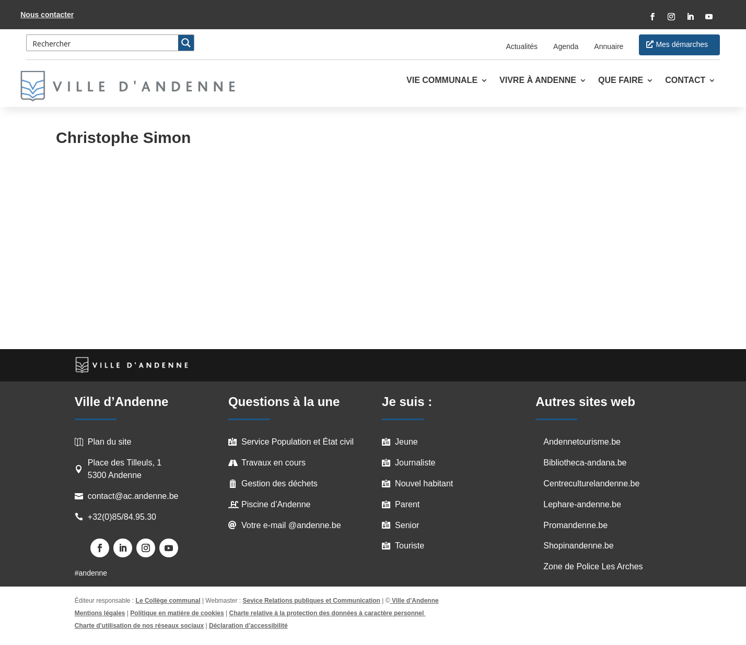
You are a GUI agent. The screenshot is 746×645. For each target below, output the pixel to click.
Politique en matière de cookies (177, 613)
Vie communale (441, 81)
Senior (407, 525)
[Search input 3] (102, 42)
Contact (685, 81)
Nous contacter (47, 14)
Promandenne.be (575, 525)
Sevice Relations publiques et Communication (311, 600)
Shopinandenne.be (578, 545)
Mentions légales (100, 613)
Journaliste (415, 462)
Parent (407, 504)
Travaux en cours (273, 462)
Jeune (406, 441)
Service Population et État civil (297, 441)
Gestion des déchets (279, 483)
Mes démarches (682, 44)
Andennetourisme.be (582, 441)
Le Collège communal (168, 600)
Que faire (620, 81)
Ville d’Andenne (414, 600)
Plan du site (110, 441)
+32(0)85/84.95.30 (122, 516)
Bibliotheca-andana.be (584, 462)
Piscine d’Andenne (276, 504)
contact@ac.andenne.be (133, 496)
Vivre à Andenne (537, 81)
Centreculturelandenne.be (591, 483)
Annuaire (608, 46)
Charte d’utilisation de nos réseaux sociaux (139, 625)
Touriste (409, 545)
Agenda (565, 46)
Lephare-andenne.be (582, 504)
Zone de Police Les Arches (593, 566)
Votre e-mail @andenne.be (291, 525)
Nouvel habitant (424, 483)
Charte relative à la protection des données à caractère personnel (327, 613)
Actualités (522, 46)
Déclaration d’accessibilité (248, 625)
